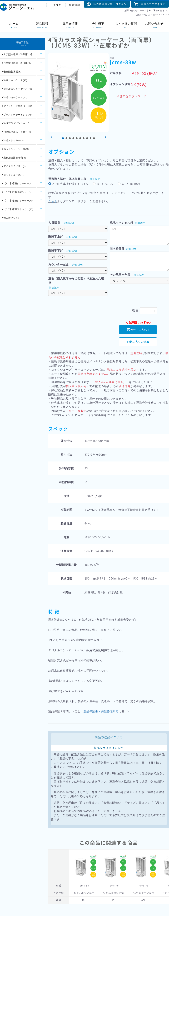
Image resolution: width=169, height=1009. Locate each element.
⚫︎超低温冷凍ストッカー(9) (16, 132)
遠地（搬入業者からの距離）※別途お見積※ (76, 280)
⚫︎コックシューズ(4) (12, 175)
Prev (51, 137)
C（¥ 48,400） (132, 183)
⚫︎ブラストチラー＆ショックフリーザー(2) (16, 116)
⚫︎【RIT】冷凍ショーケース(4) (17, 201)
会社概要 (98, 23)
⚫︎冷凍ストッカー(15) (12, 140)
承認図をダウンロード (131, 96)
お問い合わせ (154, 23)
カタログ (55, 5)
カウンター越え (58, 264)
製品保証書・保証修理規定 (101, 711)
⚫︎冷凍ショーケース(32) (14, 97)
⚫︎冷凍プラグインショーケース (16, 125)
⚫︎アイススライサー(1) (13, 166)
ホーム (14, 23)
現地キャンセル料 (121, 222)
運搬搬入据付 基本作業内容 (67, 178)
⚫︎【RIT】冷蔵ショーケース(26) (16, 185)
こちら (52, 201)
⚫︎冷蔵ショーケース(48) (14, 80)
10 (94, 138)
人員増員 (54, 222)
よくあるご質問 (126, 23)
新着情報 (74, 5)
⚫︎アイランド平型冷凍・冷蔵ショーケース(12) (16, 107)
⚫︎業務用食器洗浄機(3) (13, 158)
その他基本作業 (120, 274)
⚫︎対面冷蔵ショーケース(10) (16, 89)
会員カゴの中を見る (150, 4)
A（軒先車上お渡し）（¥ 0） (71, 183)
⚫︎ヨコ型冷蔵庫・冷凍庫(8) (16, 63)
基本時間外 (117, 248)
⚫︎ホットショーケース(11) (15, 149)
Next (105, 137)
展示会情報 (70, 23)
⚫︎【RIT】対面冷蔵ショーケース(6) (17, 194)
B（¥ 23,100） (106, 183)
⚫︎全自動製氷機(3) (11, 71)
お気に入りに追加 (138, 341)
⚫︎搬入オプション (10, 218)
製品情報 (42, 23)
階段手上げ (55, 236)
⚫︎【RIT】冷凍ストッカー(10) (17, 209)
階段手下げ (55, 250)
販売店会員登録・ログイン (107, 4)
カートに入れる (138, 329)
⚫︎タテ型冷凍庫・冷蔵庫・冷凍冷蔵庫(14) (16, 56)
